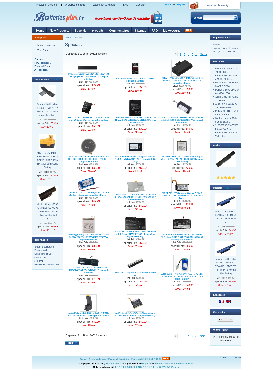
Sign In (167, 4)
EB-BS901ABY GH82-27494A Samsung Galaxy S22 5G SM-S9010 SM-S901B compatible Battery (182, 159)
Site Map (38, 261)
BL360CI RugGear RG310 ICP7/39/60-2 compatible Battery (135, 79)
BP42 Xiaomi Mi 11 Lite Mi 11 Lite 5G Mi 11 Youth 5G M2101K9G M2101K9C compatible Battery (135, 120)
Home (40, 30)
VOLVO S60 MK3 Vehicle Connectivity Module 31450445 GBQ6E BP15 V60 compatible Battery (182, 120)
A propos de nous (75, 4)
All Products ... (41, 70)
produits (98, 30)
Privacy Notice (41, 250)
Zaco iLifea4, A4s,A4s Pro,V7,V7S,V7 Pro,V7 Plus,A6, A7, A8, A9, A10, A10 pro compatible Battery (182, 276)
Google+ (140, 4)
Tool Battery (44, 50)
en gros (146, 364)
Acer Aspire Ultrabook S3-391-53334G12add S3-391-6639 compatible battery (47, 109)
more (55, 79)
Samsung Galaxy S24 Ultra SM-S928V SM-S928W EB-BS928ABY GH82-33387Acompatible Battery (88, 237)
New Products (59, 30)
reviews (216, 44)
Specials (81, 30)
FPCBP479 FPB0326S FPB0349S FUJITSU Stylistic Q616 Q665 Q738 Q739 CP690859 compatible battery (182, 237)
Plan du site (137, 359)
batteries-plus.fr (113, 364)
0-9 (168, 367)
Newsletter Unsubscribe (46, 264)
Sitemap (140, 30)
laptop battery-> (46, 45)
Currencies (219, 312)
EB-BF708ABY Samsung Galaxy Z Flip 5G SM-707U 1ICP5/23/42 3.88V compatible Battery (182, 195)
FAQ (125, 4)
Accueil (83, 359)
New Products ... (42, 62)
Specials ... (40, 59)
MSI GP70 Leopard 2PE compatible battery (135, 273)
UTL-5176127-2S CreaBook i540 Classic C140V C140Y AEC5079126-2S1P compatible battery (88, 270)
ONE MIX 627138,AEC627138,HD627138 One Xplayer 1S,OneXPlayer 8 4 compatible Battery (88, 76)
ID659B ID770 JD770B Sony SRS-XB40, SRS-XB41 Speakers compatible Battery (88, 193)
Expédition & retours (104, 4)
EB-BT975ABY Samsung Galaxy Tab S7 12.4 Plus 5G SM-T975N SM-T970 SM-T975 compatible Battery (135, 196)
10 (160, 359)
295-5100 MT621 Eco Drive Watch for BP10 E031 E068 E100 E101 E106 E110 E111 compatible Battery (88, 159)
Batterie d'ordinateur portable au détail (173, 364)
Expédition (124, 359)
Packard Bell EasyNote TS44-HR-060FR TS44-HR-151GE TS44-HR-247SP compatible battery (225, 266)
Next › (203, 54)
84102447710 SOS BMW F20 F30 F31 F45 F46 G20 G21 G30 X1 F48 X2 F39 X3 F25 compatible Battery (182, 80)
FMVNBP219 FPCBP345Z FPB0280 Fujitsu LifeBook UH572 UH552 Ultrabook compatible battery (135, 234)
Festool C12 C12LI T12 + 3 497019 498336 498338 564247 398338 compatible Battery (88, 314)
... (196, 54)
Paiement (112, 359)
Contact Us (40, 257)
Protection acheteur (47, 4)
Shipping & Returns (44, 246)
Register (181, 4)
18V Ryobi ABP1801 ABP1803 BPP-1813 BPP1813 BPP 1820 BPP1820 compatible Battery (47, 160)
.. (225, 170)
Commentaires (119, 30)
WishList (175, 367)
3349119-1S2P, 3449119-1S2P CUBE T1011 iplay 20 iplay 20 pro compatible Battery (88, 118)
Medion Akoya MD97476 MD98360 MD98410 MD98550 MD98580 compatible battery (47, 211)
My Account (171, 30)
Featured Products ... (45, 66)
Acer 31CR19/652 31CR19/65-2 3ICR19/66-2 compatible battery (225, 216)
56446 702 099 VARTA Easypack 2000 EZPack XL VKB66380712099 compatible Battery (135, 159)
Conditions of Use (43, 254)
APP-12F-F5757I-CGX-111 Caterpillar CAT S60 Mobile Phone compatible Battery (135, 314)
